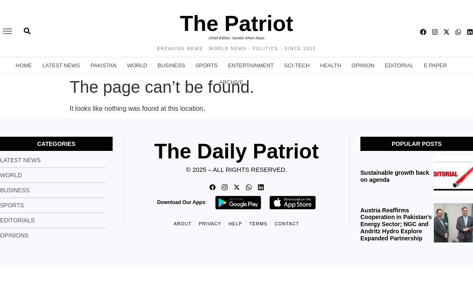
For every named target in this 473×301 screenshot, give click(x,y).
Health (330, 65)
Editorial (399, 65)
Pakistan (103, 65)
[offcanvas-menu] (7, 32)
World (137, 65)
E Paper (435, 65)
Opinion (363, 65)
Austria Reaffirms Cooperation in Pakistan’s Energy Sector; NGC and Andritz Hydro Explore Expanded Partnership (396, 224)
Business (171, 65)
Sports (207, 65)
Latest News (62, 65)
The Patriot (236, 23)
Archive (231, 82)
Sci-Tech (296, 65)
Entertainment (251, 65)
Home (24, 65)
